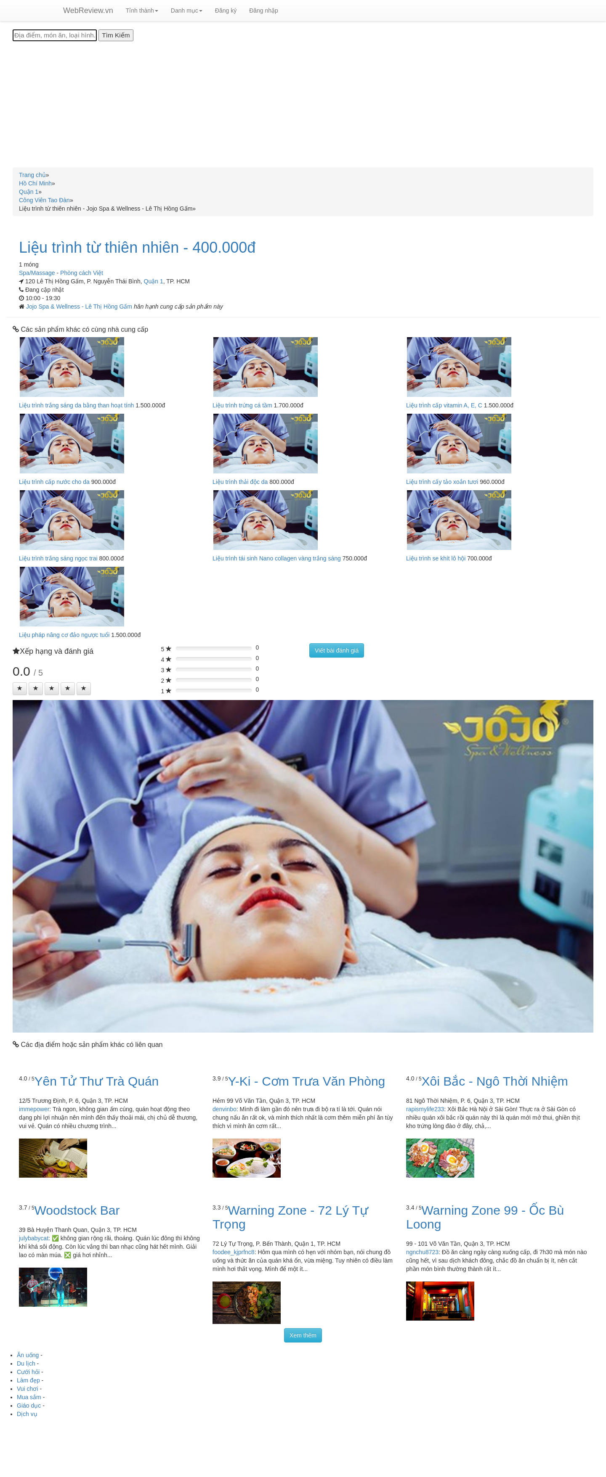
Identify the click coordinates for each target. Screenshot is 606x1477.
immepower (34, 1109)
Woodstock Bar (77, 1210)
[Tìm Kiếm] (115, 35)
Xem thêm (303, 1335)
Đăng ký (226, 10)
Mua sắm (29, 1397)
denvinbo (225, 1109)
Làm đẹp (28, 1380)
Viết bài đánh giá (337, 650)
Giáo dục (29, 1405)
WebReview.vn (88, 10)
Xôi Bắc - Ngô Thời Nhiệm (495, 1081)
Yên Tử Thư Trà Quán (97, 1081)
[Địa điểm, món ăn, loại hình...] (55, 35)
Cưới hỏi (28, 1372)
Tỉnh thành (142, 10)
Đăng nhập (263, 10)
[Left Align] (20, 688)
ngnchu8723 (422, 1252)
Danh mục (186, 10)
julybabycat (33, 1238)
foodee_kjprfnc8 (234, 1252)
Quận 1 (153, 281)
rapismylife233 (425, 1109)
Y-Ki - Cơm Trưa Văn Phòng (306, 1081)
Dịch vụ (27, 1414)
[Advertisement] (303, 104)
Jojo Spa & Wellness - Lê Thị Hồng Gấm (80, 306)
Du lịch (26, 1363)
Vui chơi (27, 1388)
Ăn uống (28, 1355)
